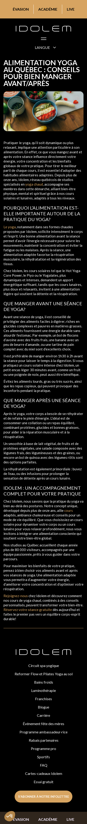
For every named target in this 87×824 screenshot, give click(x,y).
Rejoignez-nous (15, 596)
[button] (43, 39)
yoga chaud (34, 184)
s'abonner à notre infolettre (43, 796)
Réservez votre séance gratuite (27, 610)
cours (68, 510)
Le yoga (9, 227)
